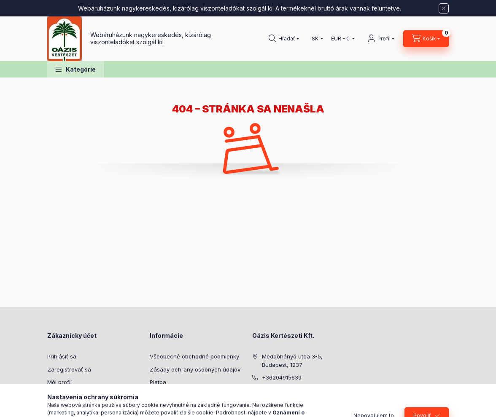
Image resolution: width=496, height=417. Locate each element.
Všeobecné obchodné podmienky (194, 356)
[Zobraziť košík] (426, 38)
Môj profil (59, 382)
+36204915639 (282, 377)
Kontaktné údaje (171, 407)
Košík (54, 395)
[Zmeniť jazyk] (315, 39)
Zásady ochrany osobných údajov (195, 369)
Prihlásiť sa (61, 356)
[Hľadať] (284, 38)
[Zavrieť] (444, 8)
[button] (75, 69)
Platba (158, 382)
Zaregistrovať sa (69, 369)
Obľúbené (60, 407)
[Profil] (381, 38)
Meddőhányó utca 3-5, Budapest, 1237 (292, 360)
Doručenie (163, 395)
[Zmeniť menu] (341, 39)
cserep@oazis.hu (285, 390)
